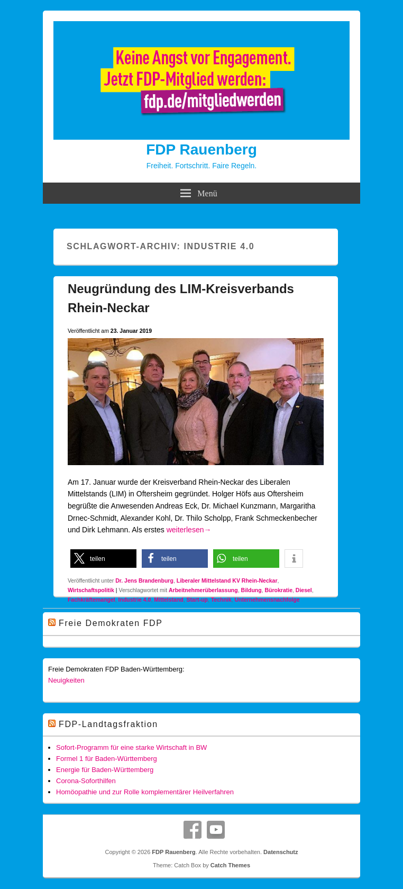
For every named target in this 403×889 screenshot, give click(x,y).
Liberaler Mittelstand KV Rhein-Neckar (227, 580)
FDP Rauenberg (201, 149)
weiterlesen (189, 529)
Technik (221, 599)
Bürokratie (278, 590)
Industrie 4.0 (134, 599)
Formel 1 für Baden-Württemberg (106, 759)
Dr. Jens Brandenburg (144, 580)
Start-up (197, 599)
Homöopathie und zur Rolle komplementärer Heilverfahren (145, 792)
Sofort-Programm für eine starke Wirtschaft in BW (131, 747)
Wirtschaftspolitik (91, 590)
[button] (103, 558)
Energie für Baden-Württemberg (104, 770)
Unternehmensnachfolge (266, 599)
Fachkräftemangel (91, 599)
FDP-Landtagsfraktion (108, 724)
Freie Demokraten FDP (111, 623)
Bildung (251, 590)
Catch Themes (230, 865)
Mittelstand (168, 599)
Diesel (304, 590)
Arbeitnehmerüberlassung (203, 590)
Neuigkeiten (66, 680)
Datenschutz (280, 852)
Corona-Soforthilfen (86, 781)
